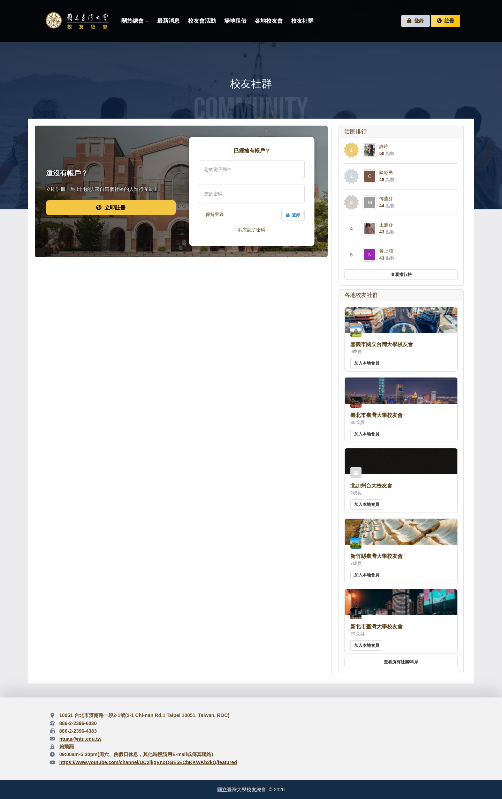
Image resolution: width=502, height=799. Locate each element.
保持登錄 (215, 214)
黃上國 (386, 251)
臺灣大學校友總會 (77, 21)
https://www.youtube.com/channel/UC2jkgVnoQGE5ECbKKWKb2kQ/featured (148, 762)
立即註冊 (110, 207)
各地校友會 (269, 21)
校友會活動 (202, 21)
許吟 (383, 146)
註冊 (445, 21)
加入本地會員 (366, 363)
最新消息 (168, 21)
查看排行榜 (401, 274)
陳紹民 (386, 172)
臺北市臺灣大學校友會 (376, 415)
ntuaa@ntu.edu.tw (80, 739)
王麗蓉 (386, 224)
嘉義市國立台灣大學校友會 (381, 344)
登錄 (415, 21)
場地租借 (235, 21)
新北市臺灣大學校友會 (376, 626)
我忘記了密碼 (251, 229)
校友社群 (302, 21)
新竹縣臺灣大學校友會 (376, 556)
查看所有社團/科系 (401, 661)
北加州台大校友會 (371, 485)
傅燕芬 (386, 198)
